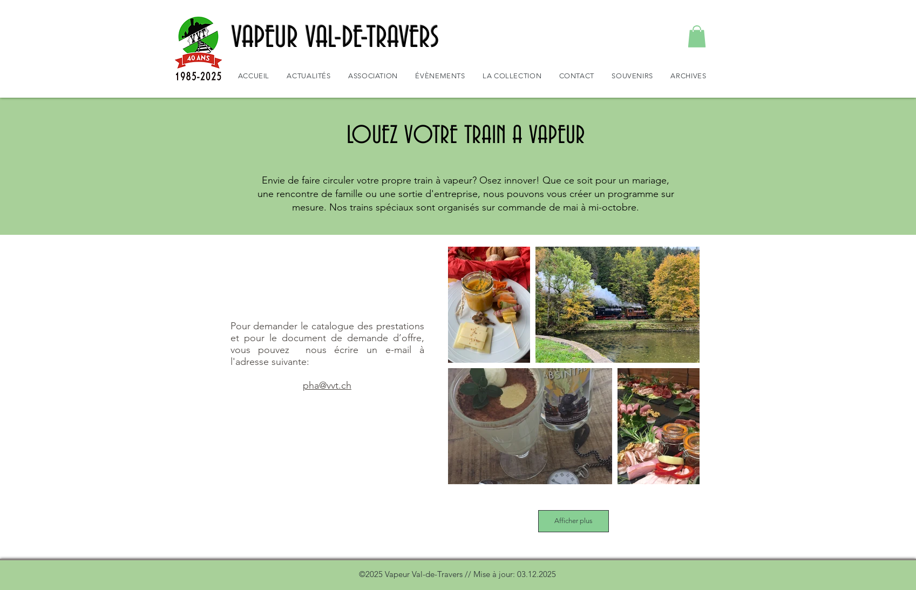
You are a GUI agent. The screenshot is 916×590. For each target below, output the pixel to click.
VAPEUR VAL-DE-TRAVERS (335, 38)
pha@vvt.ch (327, 385)
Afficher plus (573, 521)
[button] (697, 36)
